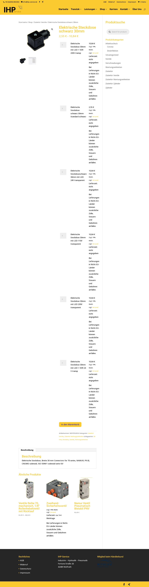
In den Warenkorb (70, 424)
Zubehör (109, 71)
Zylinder (109, 87)
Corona (110, 46)
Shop (102, 9)
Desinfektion (112, 50)
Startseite (63, 9)
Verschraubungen (113, 63)
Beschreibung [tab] (27, 450)
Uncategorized (112, 55)
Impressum (132, 2)
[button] (52, 29)
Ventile (72, 440)
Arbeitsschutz (112, 43)
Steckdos (65, 440)
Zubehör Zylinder (113, 83)
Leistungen (89, 9)
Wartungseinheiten (81, 440)
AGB (104, 2)
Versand (95, 53)
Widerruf (111, 2)
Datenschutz (121, 2)
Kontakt (124, 9)
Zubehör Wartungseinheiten (73, 436)
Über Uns (137, 9)
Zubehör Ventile (40, 22)
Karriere (114, 9)
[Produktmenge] (63, 45)
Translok (75, 9)
